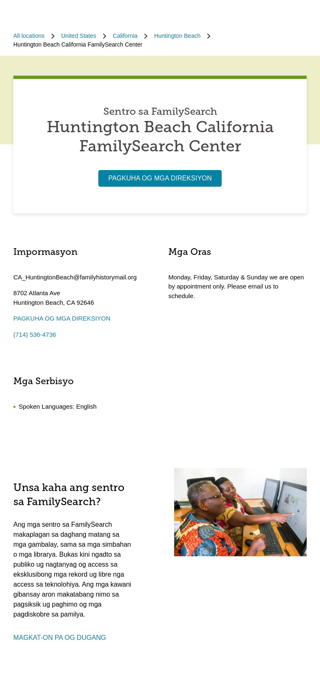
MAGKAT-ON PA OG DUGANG (59, 637)
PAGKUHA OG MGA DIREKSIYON (160, 178)
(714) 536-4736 (34, 334)
